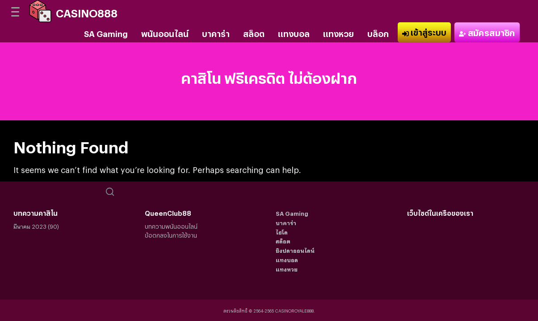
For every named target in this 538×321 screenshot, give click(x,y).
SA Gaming (106, 32)
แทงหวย (338, 32)
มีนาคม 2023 (29, 225)
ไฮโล (282, 231)
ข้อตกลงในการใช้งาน (171, 234)
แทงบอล (294, 32)
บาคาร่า (216, 32)
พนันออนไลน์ (165, 32)
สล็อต (254, 32)
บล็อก (378, 32)
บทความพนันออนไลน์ (171, 225)
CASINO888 (87, 11)
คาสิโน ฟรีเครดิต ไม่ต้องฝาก (269, 75)
